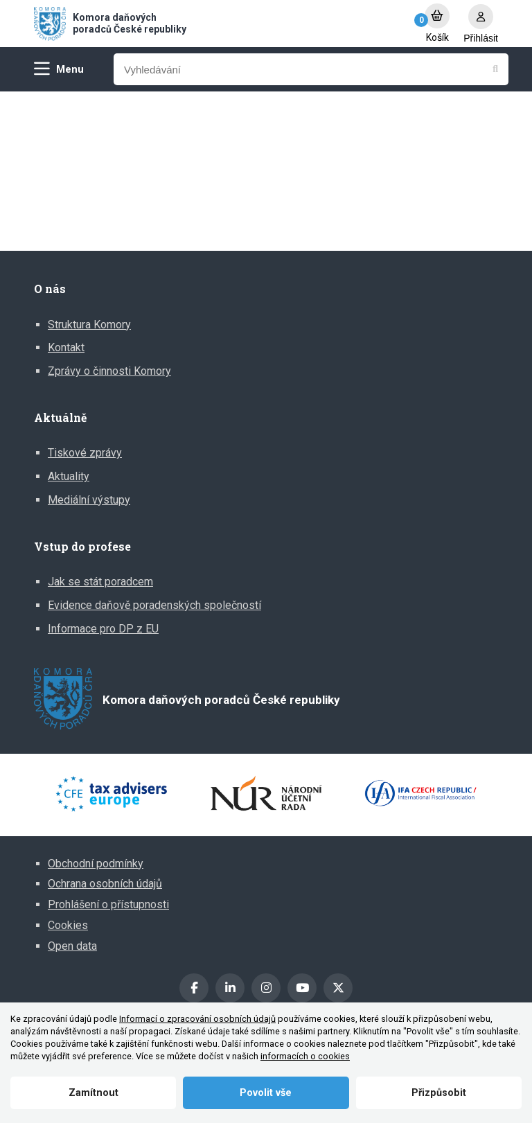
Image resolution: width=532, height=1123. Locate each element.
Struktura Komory (89, 324)
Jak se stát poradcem (100, 581)
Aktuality (68, 476)
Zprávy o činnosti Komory (109, 371)
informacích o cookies (305, 1056)
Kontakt (66, 347)
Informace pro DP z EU (103, 628)
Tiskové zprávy (85, 452)
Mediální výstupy (89, 499)
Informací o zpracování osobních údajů (197, 1019)
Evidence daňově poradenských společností (154, 605)
